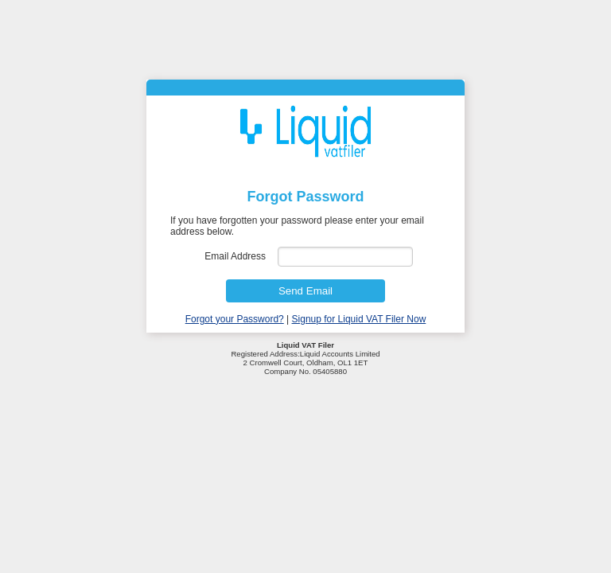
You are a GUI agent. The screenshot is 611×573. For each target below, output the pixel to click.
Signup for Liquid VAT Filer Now (359, 319)
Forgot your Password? (234, 319)
